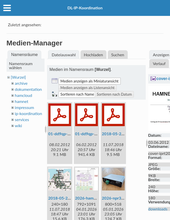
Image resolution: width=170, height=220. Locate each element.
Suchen (117, 54)
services (22, 119)
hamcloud (23, 95)
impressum (24, 107)
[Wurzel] (18, 77)
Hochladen (93, 54)
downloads (157, 208)
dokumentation (28, 89)
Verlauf (159, 63)
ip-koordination (28, 113)
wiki (18, 125)
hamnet (21, 101)
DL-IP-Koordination (84, 7)
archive (21, 83)
